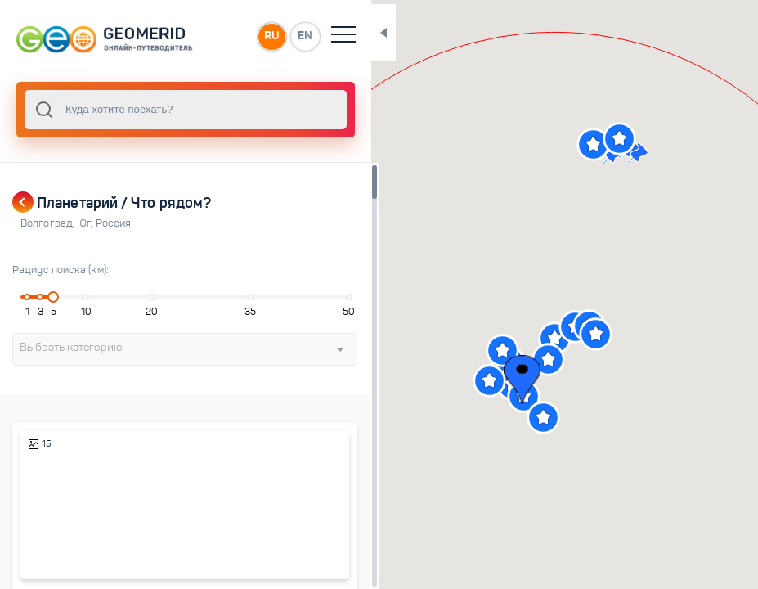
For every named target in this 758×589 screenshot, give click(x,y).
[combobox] (172, 109)
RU (242, 36)
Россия (114, 223)
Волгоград (48, 223)
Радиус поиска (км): (60, 270)
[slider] (50, 297)
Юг (86, 223)
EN (277, 36)
